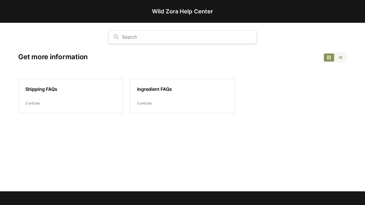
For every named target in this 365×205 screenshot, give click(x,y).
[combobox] (182, 37)
